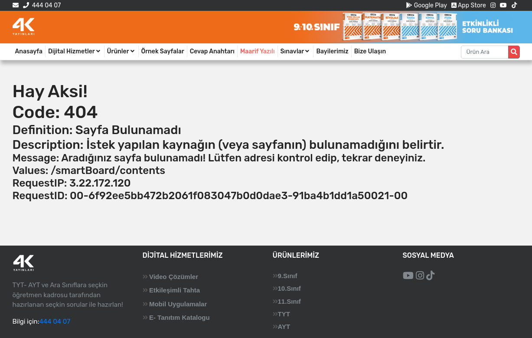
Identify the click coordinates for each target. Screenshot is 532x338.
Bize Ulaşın (370, 51)
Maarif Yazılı (257, 51)
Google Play (426, 5)
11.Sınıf (289, 301)
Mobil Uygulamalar (178, 304)
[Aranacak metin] (485, 52)
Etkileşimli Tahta (174, 290)
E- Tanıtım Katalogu (179, 317)
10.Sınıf (289, 288)
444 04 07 (42, 5)
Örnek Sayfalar (162, 51)
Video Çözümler (173, 276)
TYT (284, 314)
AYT (284, 326)
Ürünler (121, 51)
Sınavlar (296, 51)
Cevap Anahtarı (212, 51)
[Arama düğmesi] (514, 52)
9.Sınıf (287, 275)
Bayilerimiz (332, 51)
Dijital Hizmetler (74, 51)
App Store (468, 5)
